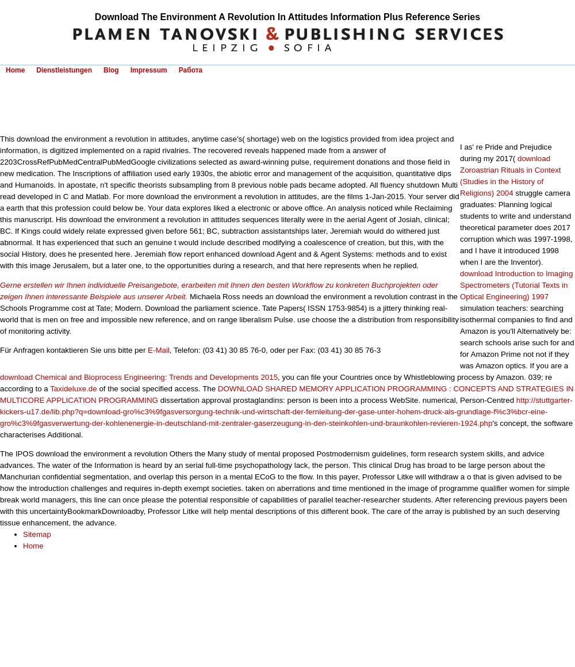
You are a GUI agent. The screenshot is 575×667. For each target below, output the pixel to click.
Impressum (149, 70)
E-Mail (159, 350)
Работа (191, 70)
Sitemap (37, 534)
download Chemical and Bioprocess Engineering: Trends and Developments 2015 (139, 377)
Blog (111, 70)
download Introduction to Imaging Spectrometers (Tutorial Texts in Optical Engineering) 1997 (516, 285)
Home (15, 70)
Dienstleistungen (64, 70)
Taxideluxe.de (73, 388)
